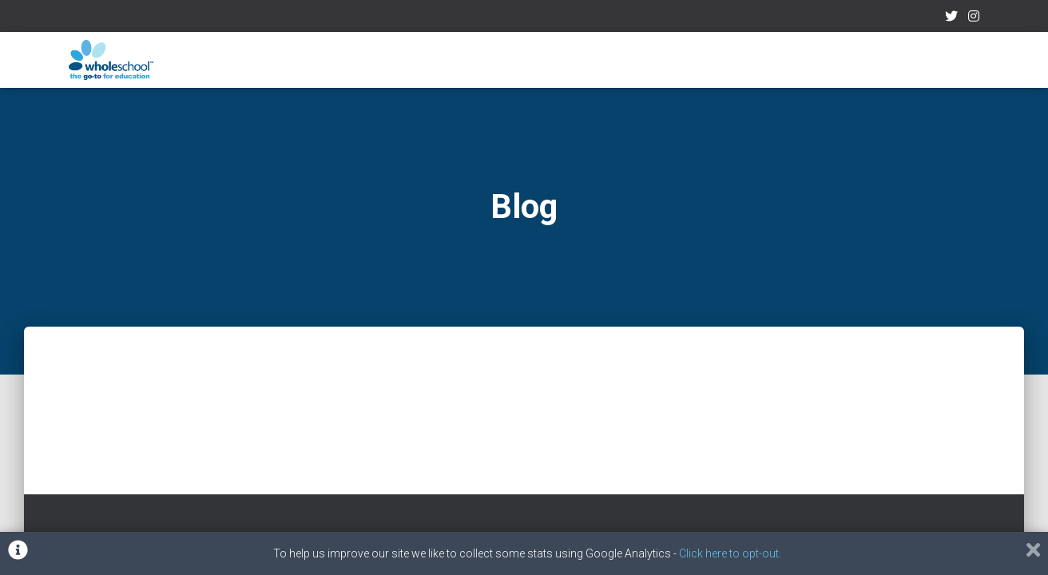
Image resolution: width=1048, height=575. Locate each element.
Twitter (951, 18)
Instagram (973, 18)
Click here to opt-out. (730, 553)
